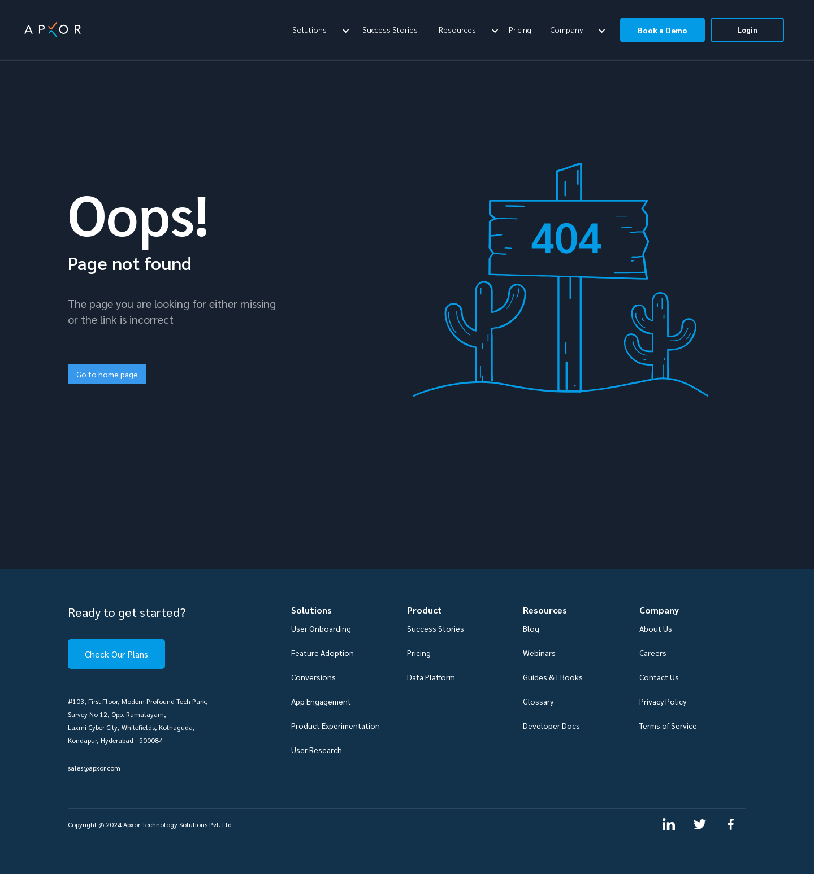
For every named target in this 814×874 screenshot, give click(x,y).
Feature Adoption (322, 652)
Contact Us (659, 677)
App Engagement (321, 701)
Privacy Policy (662, 701)
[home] (52, 29)
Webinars (539, 652)
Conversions (313, 677)
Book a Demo (662, 30)
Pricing (520, 29)
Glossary (538, 701)
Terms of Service (668, 725)
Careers (652, 652)
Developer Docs (551, 725)
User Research (316, 750)
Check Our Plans (116, 654)
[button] (319, 29)
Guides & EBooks (553, 677)
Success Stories (390, 29)
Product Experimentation (335, 725)
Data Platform (431, 677)
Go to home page (107, 374)
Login (747, 29)
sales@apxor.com (94, 767)
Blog (531, 628)
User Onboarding (321, 628)
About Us (655, 628)
